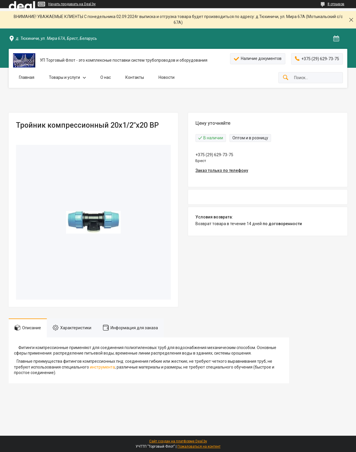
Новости (167, 77)
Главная (26, 77)
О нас (105, 77)
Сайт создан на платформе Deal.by (178, 441)
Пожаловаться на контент (198, 446)
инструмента (102, 367)
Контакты (134, 77)
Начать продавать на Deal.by (72, 4)
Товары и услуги (64, 77)
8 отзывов (335, 4)
